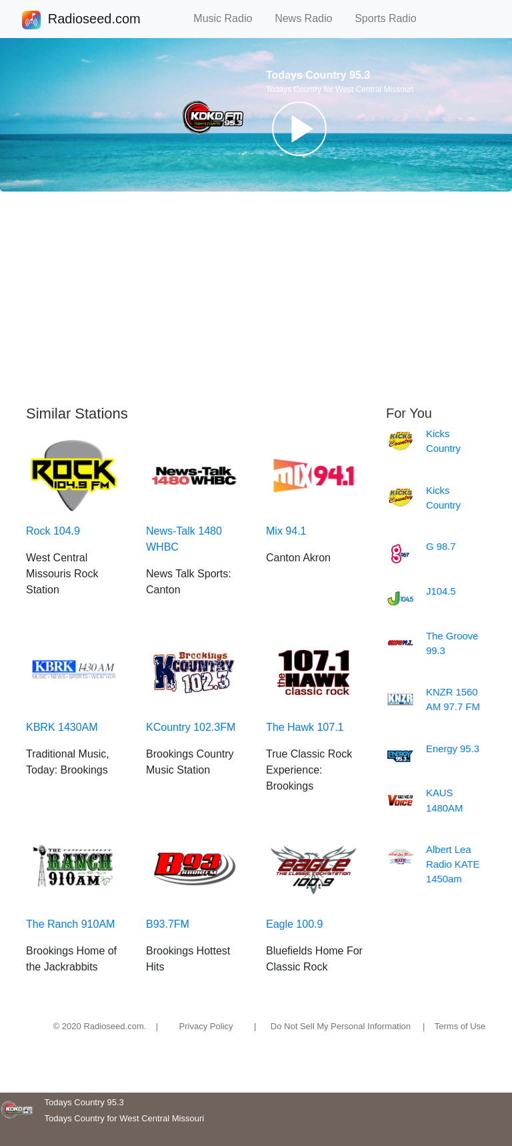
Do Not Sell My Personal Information (341, 1026)
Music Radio (228, 18)
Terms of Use (460, 1026)
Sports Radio (391, 18)
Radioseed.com (94, 20)
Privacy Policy (206, 1026)
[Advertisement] (256, 298)
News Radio (309, 18)
